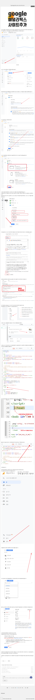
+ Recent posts (3, 693)
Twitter (4, 698)
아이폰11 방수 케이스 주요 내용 (6, 672)
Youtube (8, 698)
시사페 (4, 676)
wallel (33, 698)
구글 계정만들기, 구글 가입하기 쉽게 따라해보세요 (8, 668)
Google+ (10, 698)
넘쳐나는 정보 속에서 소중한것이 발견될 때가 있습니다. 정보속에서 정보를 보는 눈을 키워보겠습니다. (16, 678)
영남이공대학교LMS (4, 669)
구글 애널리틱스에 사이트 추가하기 (17, 5)
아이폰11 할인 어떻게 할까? (5, 671)
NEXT (27, 687)
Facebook (6, 698)
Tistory (29, 698)
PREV (7, 687)
